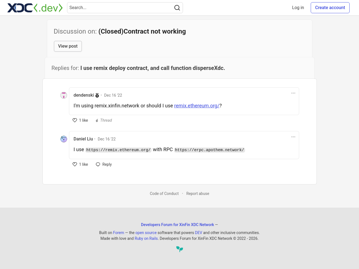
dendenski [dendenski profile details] (84, 95)
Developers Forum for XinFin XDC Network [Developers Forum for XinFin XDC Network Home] (177, 224)
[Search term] (125, 7)
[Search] (177, 7)
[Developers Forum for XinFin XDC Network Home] (35, 7)
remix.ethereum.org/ (196, 105)
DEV (198, 232)
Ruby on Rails (146, 238)
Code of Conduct (164, 193)
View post (68, 46)
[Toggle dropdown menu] (293, 93)
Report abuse (197, 193)
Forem (118, 232)
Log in (298, 7)
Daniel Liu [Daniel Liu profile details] (83, 139)
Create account (330, 7)
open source (146, 232)
